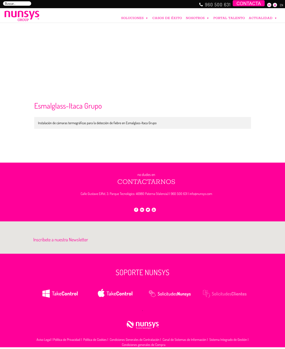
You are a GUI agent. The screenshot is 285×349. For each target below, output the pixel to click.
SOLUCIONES (134, 17)
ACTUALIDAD (263, 17)
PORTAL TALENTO (229, 18)
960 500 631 (218, 4)
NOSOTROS (198, 17)
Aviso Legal (44, 339)
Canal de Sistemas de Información (184, 339)
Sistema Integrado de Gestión (228, 339)
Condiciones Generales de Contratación (135, 339)
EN (281, 5)
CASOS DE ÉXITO (167, 18)
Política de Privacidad (66, 339)
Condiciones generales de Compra (143, 345)
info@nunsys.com (201, 194)
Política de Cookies (95, 339)
